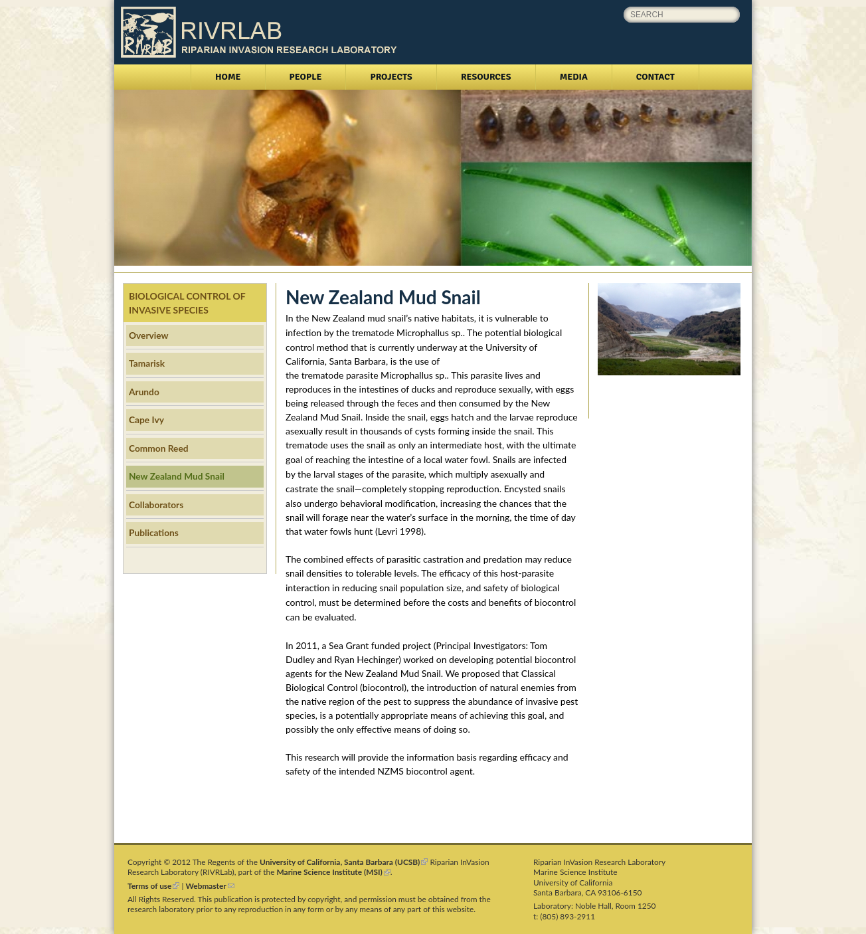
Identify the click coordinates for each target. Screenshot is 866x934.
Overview (149, 335)
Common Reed (159, 448)
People (306, 76)
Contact (655, 76)
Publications (154, 532)
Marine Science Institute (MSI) (333, 872)
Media (574, 76)
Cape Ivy (146, 419)
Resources (486, 76)
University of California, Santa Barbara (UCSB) (344, 862)
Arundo (144, 391)
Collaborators (156, 504)
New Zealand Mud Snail (176, 476)
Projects (391, 76)
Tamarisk (147, 363)
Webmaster (210, 886)
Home (228, 76)
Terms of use (153, 886)
